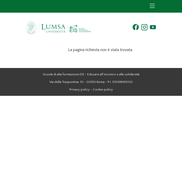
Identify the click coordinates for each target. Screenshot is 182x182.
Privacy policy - (80, 89)
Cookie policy (103, 89)
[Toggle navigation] (152, 6)
